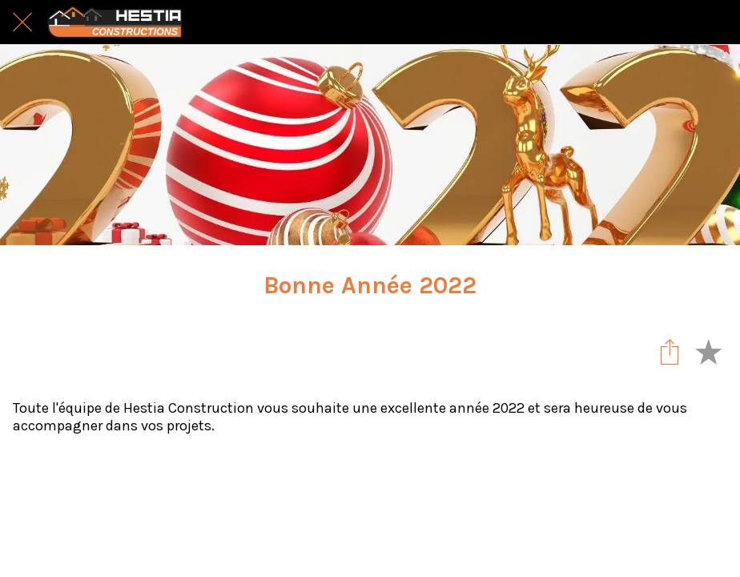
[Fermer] (22, 22)
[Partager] (669, 351)
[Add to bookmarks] (708, 351)
